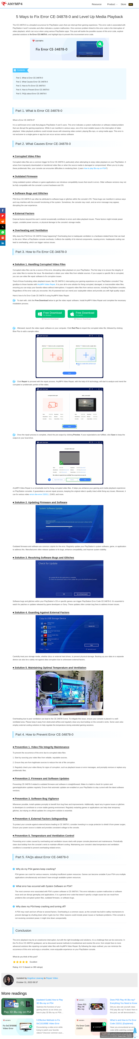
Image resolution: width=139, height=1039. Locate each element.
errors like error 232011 (39, 494)
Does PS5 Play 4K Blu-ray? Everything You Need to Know (123, 1001)
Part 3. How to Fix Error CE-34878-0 (30, 86)
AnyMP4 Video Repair (46, 284)
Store (123, 4)
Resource (97, 4)
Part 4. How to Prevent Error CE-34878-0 (32, 90)
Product (111, 4)
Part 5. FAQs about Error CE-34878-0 (31, 94)
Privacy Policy (122, 1036)
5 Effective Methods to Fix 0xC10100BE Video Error (48, 1022)
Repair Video (52, 978)
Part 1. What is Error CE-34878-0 (29, 78)
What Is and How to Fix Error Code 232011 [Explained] (123, 1022)
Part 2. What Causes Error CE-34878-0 (32, 82)
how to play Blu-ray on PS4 (95, 168)
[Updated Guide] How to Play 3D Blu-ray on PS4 (49, 1001)
